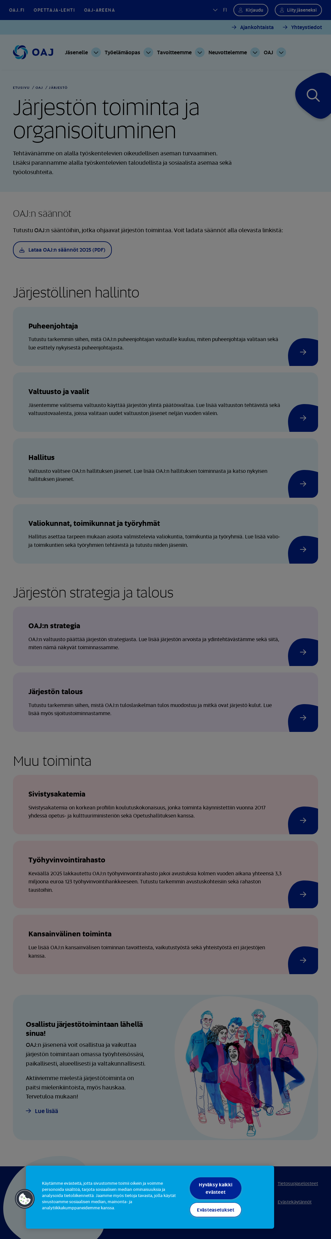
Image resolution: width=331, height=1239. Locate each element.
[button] (25, 1199)
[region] (150, 1197)
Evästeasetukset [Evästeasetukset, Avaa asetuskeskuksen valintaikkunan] (215, 1210)
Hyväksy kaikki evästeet (215, 1188)
